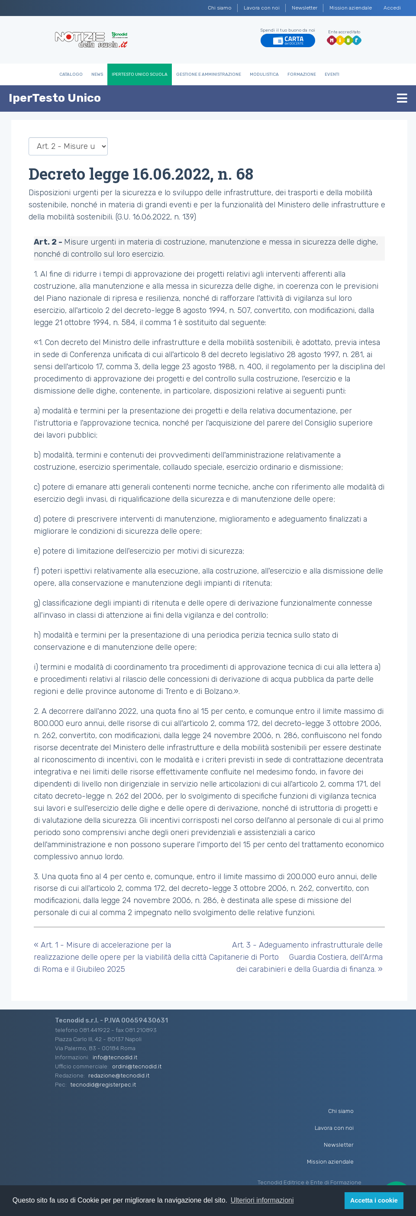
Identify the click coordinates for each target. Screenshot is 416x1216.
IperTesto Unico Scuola (140, 74)
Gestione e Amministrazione (208, 74)
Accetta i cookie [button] (374, 1200)
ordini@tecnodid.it (136, 1066)
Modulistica (264, 74)
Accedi (392, 8)
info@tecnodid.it (115, 1057)
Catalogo (71, 74)
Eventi (332, 74)
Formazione (301, 74)
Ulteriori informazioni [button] (262, 1200)
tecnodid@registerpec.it (103, 1084)
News (97, 74)
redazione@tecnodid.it (118, 1075)
